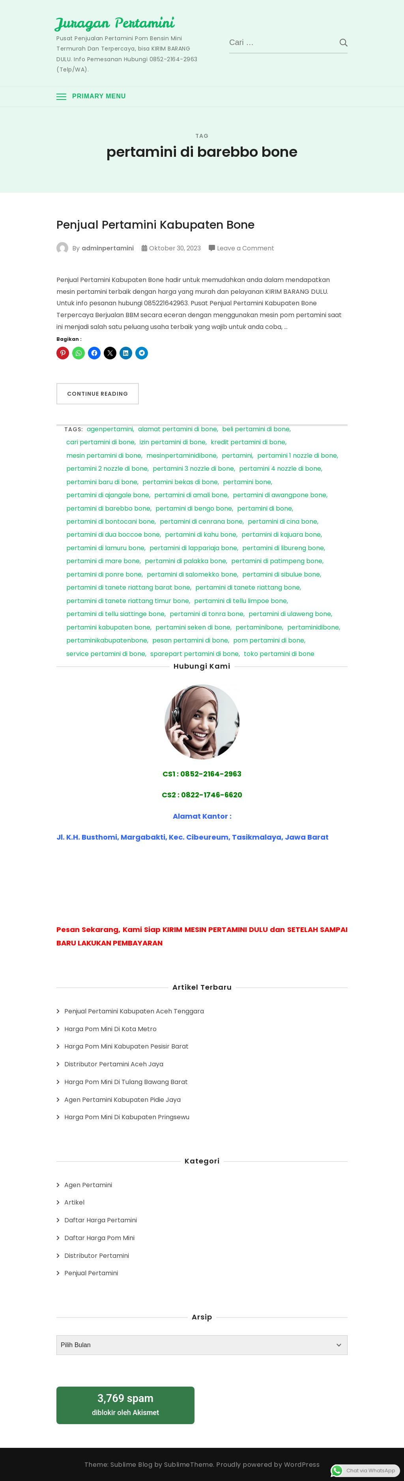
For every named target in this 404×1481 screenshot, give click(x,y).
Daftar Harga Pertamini (100, 1220)
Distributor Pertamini (96, 1255)
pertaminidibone (313, 627)
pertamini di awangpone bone (279, 495)
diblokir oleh (125, 1404)
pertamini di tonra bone (206, 614)
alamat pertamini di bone (177, 429)
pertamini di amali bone (191, 495)
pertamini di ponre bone (104, 574)
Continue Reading (97, 394)
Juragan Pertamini (117, 22)
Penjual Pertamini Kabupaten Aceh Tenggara (134, 1010)
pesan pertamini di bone (190, 641)
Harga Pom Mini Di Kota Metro (110, 1028)
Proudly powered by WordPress (268, 1464)
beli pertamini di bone (256, 429)
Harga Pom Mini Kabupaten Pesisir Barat (126, 1046)
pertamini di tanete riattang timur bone (127, 601)
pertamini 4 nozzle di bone (280, 469)
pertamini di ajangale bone (107, 495)
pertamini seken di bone (192, 627)
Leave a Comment (246, 248)
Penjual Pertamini (91, 1273)
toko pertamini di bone (279, 654)
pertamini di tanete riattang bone (247, 588)
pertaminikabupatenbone (106, 641)
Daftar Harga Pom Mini (99, 1237)
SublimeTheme (188, 1464)
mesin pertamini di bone (103, 455)
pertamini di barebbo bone (108, 508)
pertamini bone (247, 482)
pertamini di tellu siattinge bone (115, 614)
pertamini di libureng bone (283, 548)
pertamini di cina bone (282, 522)
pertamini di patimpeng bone (276, 561)
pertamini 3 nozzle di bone (193, 469)
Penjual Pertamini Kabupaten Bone (159, 224)
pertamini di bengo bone (193, 508)
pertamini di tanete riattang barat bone (128, 588)
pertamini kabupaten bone (108, 627)
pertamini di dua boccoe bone (113, 535)
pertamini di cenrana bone (201, 522)
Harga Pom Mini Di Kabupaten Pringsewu (126, 1117)
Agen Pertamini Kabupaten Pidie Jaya (122, 1099)
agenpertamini (110, 429)
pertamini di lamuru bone (105, 548)
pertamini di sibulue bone (281, 574)
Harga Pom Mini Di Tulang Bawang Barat (126, 1081)
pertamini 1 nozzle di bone (297, 455)
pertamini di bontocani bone (110, 522)
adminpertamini (108, 247)
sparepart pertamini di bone (194, 654)
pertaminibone (259, 627)
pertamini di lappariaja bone (193, 548)
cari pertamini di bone (100, 442)
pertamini (237, 455)
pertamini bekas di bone (180, 482)
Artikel (74, 1202)
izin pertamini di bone (173, 442)
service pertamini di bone (105, 654)
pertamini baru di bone (101, 482)
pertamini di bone (264, 508)
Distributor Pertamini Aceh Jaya (113, 1064)
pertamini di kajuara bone (281, 535)
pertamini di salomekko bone (192, 574)
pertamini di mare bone (103, 561)
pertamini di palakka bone (185, 561)
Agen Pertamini (88, 1184)
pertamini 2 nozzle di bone (107, 469)
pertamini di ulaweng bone (290, 614)
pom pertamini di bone (268, 641)
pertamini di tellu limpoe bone (240, 601)
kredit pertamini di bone (248, 442)
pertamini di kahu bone (200, 535)
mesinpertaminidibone (181, 455)
